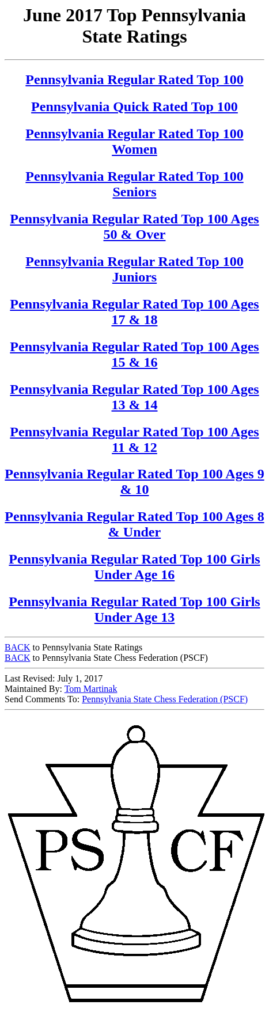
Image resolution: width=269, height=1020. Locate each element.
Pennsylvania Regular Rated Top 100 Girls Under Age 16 (134, 566)
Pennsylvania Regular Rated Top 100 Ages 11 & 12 (134, 439)
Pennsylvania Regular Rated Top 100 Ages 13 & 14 (134, 397)
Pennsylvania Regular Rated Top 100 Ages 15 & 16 (134, 354)
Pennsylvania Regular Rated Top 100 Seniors (134, 184)
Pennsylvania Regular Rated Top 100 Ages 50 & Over (134, 226)
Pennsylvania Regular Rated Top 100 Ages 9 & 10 (134, 481)
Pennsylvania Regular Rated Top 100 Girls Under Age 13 (134, 609)
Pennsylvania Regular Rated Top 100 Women (134, 141)
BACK (17, 647)
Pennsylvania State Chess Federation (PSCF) (165, 699)
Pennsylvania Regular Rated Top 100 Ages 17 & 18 (134, 311)
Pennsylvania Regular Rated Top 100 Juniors (134, 269)
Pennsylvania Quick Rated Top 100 (134, 106)
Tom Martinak (91, 689)
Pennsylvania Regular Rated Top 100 (134, 79)
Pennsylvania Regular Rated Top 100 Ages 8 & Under (134, 524)
